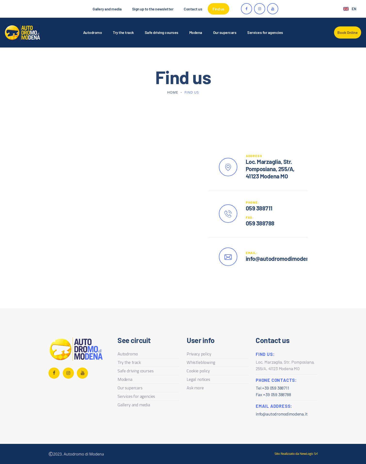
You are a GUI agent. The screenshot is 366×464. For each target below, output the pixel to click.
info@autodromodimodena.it (282, 413)
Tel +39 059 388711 (272, 388)
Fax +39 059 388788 (273, 394)
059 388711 (259, 208)
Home (172, 92)
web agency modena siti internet (296, 454)
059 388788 (260, 223)
